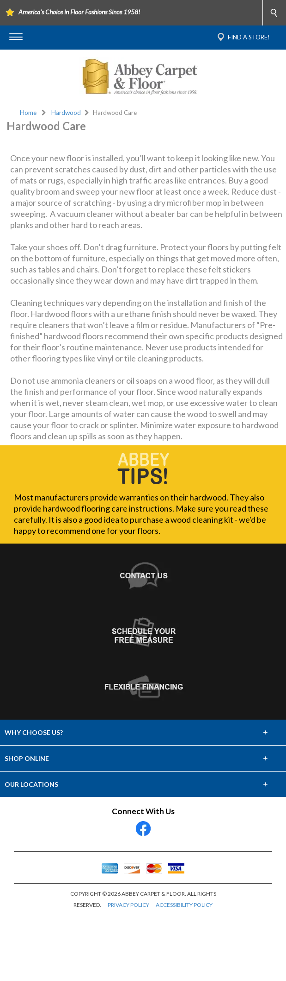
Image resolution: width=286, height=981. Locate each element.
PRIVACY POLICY (128, 971)
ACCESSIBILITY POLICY (184, 971)
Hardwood (66, 112)
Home (28, 112)
